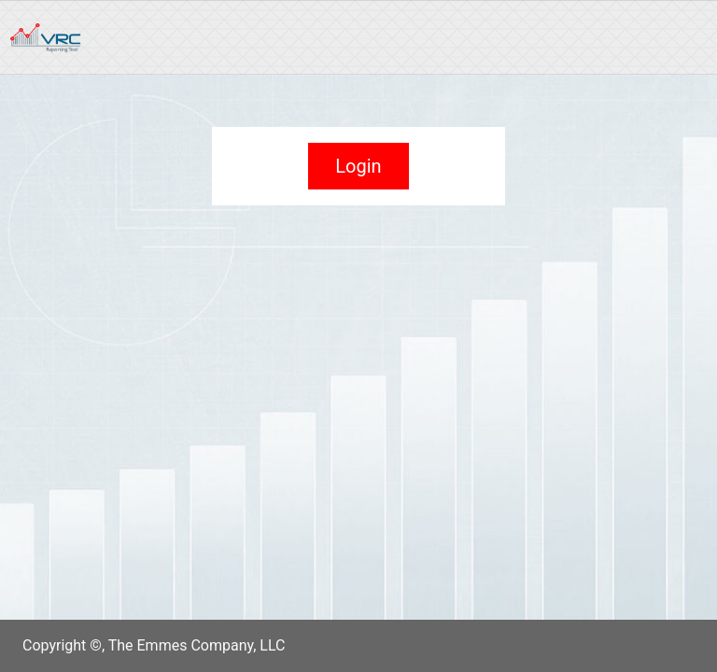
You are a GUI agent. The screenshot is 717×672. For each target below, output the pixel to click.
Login (358, 166)
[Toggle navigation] (668, 37)
